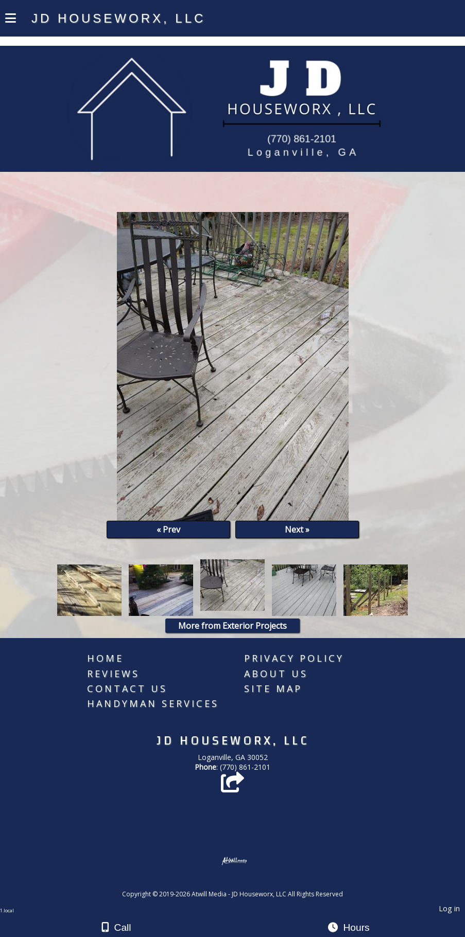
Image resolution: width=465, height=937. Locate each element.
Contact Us (127, 688)
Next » (297, 529)
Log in (449, 908)
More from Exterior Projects (232, 625)
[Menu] (10, 19)
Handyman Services (153, 703)
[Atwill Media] (241, 883)
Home (105, 658)
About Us (276, 673)
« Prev (168, 529)
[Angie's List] (232, 787)
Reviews (113, 673)
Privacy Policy (294, 658)
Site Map (273, 688)
